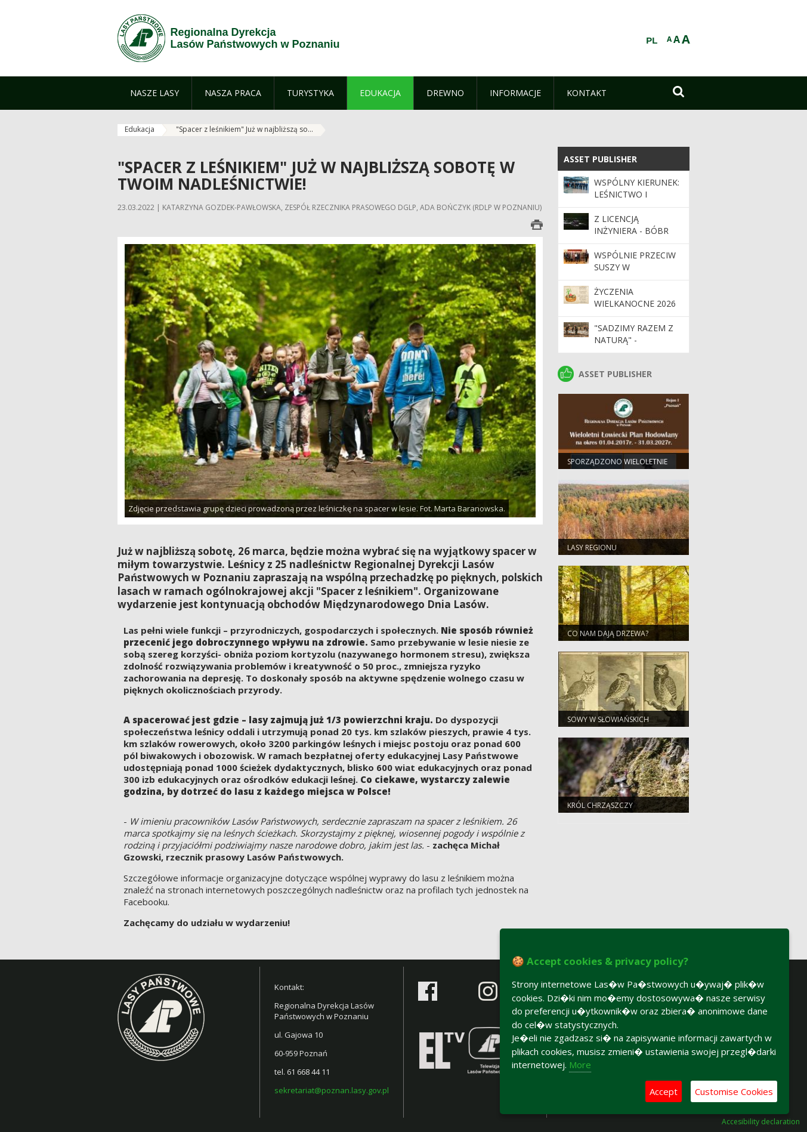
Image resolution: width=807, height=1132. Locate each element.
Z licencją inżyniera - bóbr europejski (631, 231)
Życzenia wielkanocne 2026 (635, 297)
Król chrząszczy (600, 805)
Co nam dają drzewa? (607, 633)
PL (651, 40)
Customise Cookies (734, 1091)
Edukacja (139, 129)
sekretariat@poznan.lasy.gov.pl (331, 1090)
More (580, 1065)
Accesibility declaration (761, 1122)
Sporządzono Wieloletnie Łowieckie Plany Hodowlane (621, 466)
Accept (664, 1091)
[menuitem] (154, 93)
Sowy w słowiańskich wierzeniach (608, 724)
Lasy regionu (592, 547)
